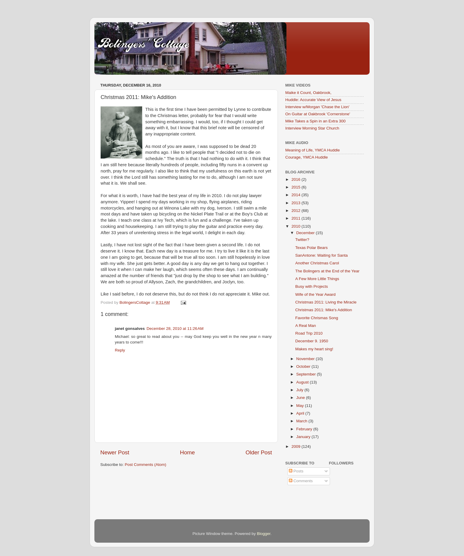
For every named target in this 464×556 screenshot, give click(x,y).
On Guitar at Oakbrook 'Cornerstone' (317, 114)
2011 (296, 218)
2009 (296, 446)
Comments (301, 481)
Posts (296, 471)
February (304, 429)
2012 (296, 210)
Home (187, 452)
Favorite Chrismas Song (316, 318)
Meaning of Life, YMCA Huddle (312, 150)
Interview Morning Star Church (312, 128)
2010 (296, 226)
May (300, 405)
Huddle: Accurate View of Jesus (313, 100)
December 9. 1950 (311, 341)
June (301, 397)
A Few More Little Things (317, 279)
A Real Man (305, 325)
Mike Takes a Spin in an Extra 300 (315, 121)
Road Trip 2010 (309, 333)
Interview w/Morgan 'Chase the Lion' (317, 107)
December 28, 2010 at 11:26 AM (175, 328)
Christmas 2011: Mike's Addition (323, 310)
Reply (120, 350)
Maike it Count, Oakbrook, (308, 92)
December (306, 233)
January (304, 436)
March (302, 421)
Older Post (259, 452)
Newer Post (114, 452)
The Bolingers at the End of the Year (327, 271)
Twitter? (302, 239)
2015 (296, 187)
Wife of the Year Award (315, 294)
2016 (296, 179)
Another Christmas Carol (317, 263)
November (306, 359)
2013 (296, 203)
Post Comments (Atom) (145, 464)
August (303, 382)
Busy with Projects (311, 286)
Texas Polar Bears (311, 247)
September (306, 374)
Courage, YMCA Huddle (306, 157)
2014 (296, 195)
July (300, 390)
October (304, 366)
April (300, 413)
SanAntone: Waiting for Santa (321, 255)
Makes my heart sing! (314, 349)
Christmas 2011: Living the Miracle (326, 302)
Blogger (263, 533)
